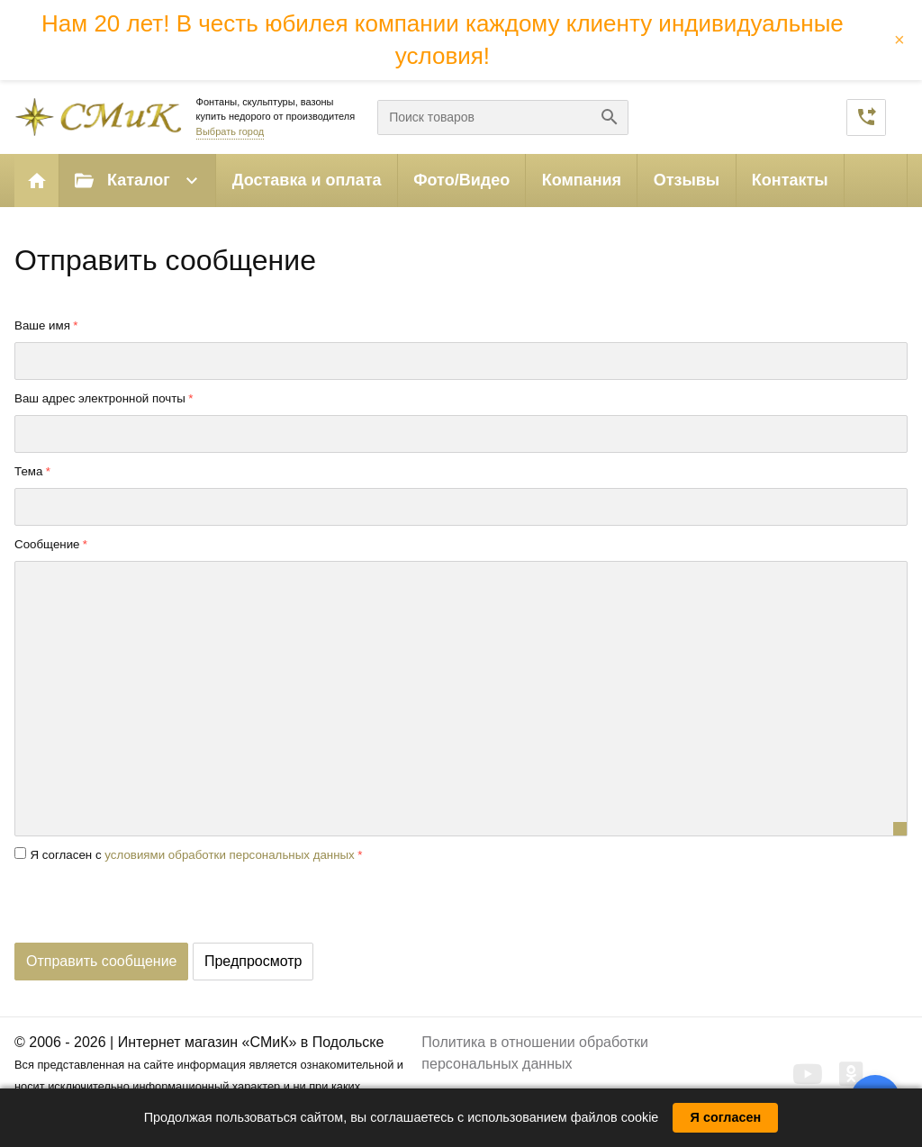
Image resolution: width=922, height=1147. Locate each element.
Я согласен (726, 1117)
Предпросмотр (253, 961)
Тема (28, 471)
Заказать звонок (866, 117)
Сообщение (47, 544)
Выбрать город (230, 131)
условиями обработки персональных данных (229, 855)
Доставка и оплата (307, 180)
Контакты (790, 180)
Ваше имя (42, 325)
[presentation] (151, 907)
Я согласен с (192, 855)
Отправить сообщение (101, 961)
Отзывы (687, 180)
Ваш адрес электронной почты (99, 398)
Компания (581, 180)
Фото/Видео (461, 180)
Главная (36, 180)
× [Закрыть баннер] (899, 40)
